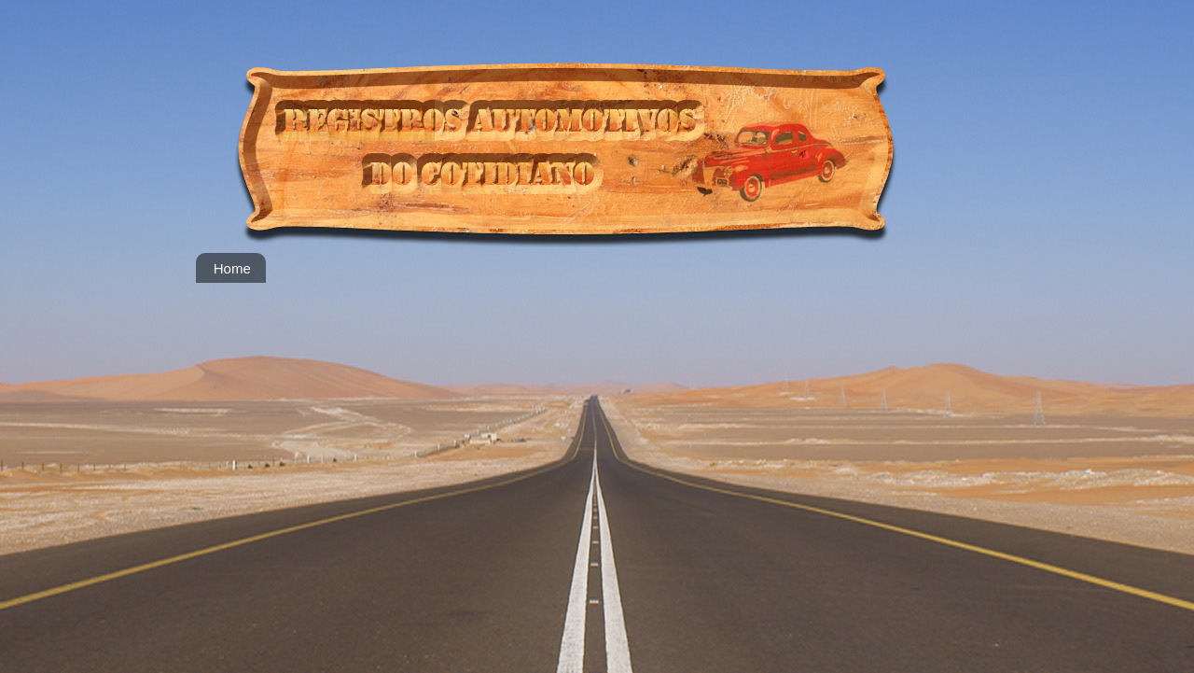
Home (232, 268)
